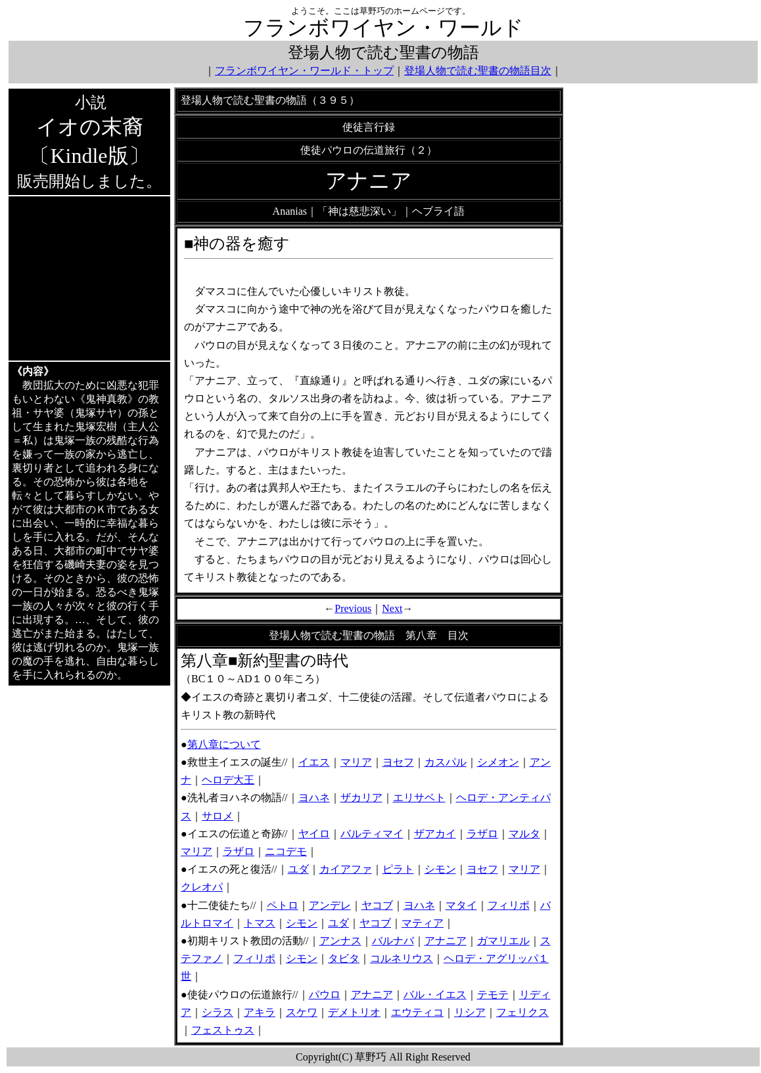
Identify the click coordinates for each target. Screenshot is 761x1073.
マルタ (524, 833)
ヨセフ (398, 762)
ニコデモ (286, 851)
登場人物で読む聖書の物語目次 (477, 70)
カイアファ (345, 869)
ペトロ (282, 905)
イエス (314, 762)
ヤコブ (377, 905)
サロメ (217, 815)
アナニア (446, 940)
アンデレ (330, 905)
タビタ (343, 958)
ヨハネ (314, 797)
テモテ (493, 994)
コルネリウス (401, 958)
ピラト (398, 869)
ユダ (298, 869)
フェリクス (522, 1012)
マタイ (461, 905)
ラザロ (482, 833)
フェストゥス (222, 1030)
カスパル (446, 762)
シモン (440, 869)
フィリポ (509, 905)
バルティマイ (372, 833)
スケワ (301, 1012)
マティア (423, 923)
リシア (470, 1012)
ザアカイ (435, 833)
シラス (217, 1012)
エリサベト (419, 797)
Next (392, 608)
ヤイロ (314, 833)
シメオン (498, 762)
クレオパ (202, 886)
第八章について (224, 744)
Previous (352, 608)
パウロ (324, 994)
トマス (259, 923)
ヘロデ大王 (228, 779)
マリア (356, 762)
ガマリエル (503, 940)
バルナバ (393, 940)
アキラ (259, 1012)
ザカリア (361, 797)
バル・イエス (435, 994)
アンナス (340, 940)
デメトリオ (354, 1012)
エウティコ (417, 1012)
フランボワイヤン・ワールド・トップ (304, 70)
